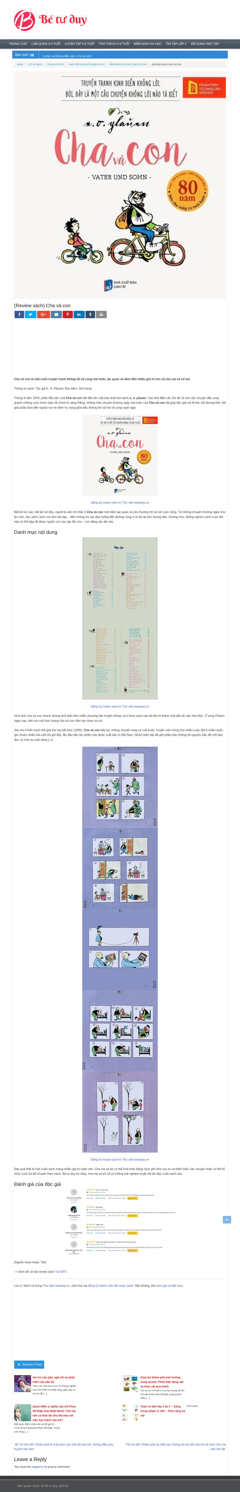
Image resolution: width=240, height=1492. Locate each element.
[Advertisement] (120, 350)
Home (20, 64)
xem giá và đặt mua (169, 1285)
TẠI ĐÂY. (61, 1271)
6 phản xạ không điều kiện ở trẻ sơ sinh (67, 56)
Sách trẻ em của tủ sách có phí (87, 64)
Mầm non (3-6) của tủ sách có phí (128, 64)
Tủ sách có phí (55, 64)
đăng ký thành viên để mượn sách (110, 1285)
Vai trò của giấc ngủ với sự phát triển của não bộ (54, 1379)
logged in (38, 1466)
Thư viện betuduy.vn (56, 1285)
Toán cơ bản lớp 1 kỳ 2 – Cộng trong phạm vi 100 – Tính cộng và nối (162, 1411)
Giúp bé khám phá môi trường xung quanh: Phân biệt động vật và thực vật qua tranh (161, 1382)
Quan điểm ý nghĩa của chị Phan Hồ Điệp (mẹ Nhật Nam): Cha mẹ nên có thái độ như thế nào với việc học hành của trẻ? (54, 1413)
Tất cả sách (35, 64)
